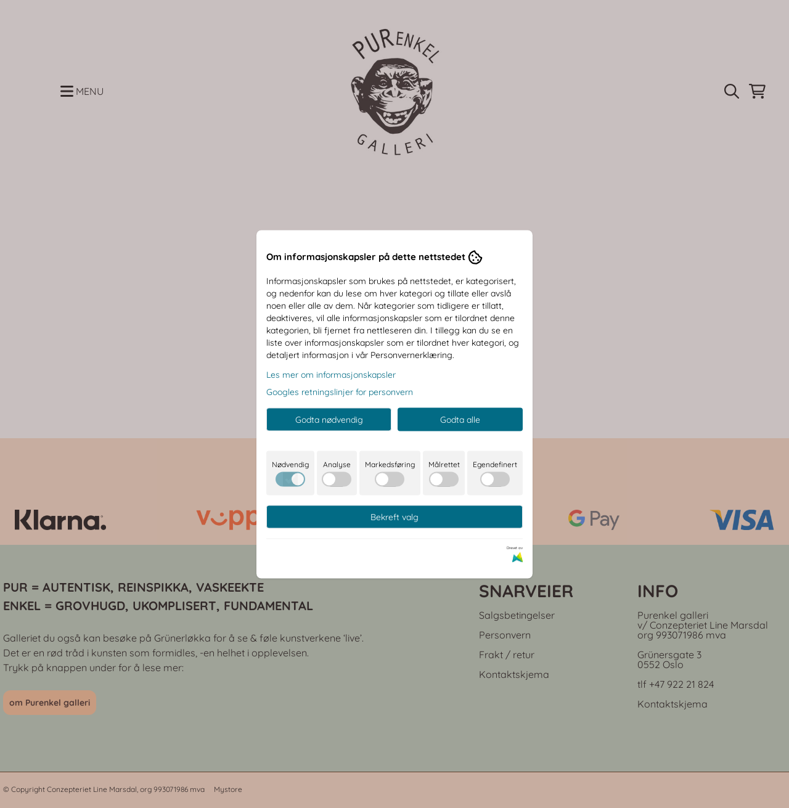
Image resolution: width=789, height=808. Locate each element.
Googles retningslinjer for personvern (339, 391)
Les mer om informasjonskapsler (331, 374)
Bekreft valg (394, 516)
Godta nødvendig (329, 419)
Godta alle (460, 419)
